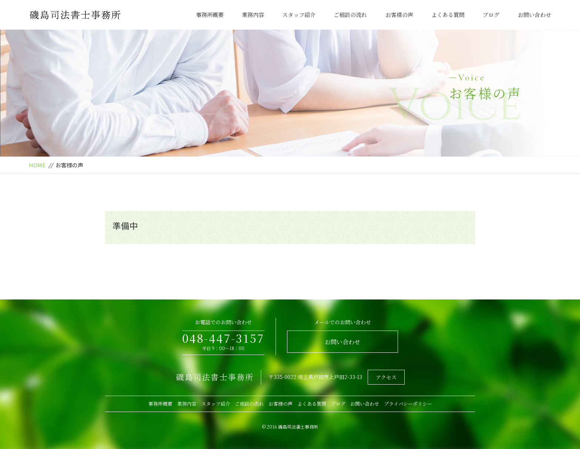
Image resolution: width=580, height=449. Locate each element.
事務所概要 (210, 15)
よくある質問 (448, 15)
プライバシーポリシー (408, 403)
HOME (37, 165)
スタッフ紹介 (299, 15)
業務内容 (253, 15)
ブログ (491, 15)
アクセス (386, 377)
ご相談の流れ (350, 15)
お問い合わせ (534, 15)
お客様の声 (399, 15)
